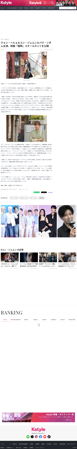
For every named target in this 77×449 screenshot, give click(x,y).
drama (26, 8)
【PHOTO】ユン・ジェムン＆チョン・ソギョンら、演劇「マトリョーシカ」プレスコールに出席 (9, 265)
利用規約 (25, 447)
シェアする (50, 192)
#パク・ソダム (33, 198)
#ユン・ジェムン (14, 198)
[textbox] (67, 8)
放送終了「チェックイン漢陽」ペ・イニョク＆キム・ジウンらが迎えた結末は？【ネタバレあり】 (47, 265)
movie (32, 8)
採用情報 (31, 447)
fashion (38, 8)
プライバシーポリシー (39, 447)
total (5, 319)
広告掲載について (10, 447)
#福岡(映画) (41, 198)
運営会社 (2, 447)
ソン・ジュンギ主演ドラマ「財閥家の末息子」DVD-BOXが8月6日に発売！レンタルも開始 (29, 265)
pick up (15, 444)
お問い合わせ (18, 447)
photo (44, 8)
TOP (2, 39)
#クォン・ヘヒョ (24, 198)
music (21, 8)
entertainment (12, 8)
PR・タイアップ (71, 444)
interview (51, 8)
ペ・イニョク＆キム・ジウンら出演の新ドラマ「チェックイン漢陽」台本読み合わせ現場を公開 (66, 265)
